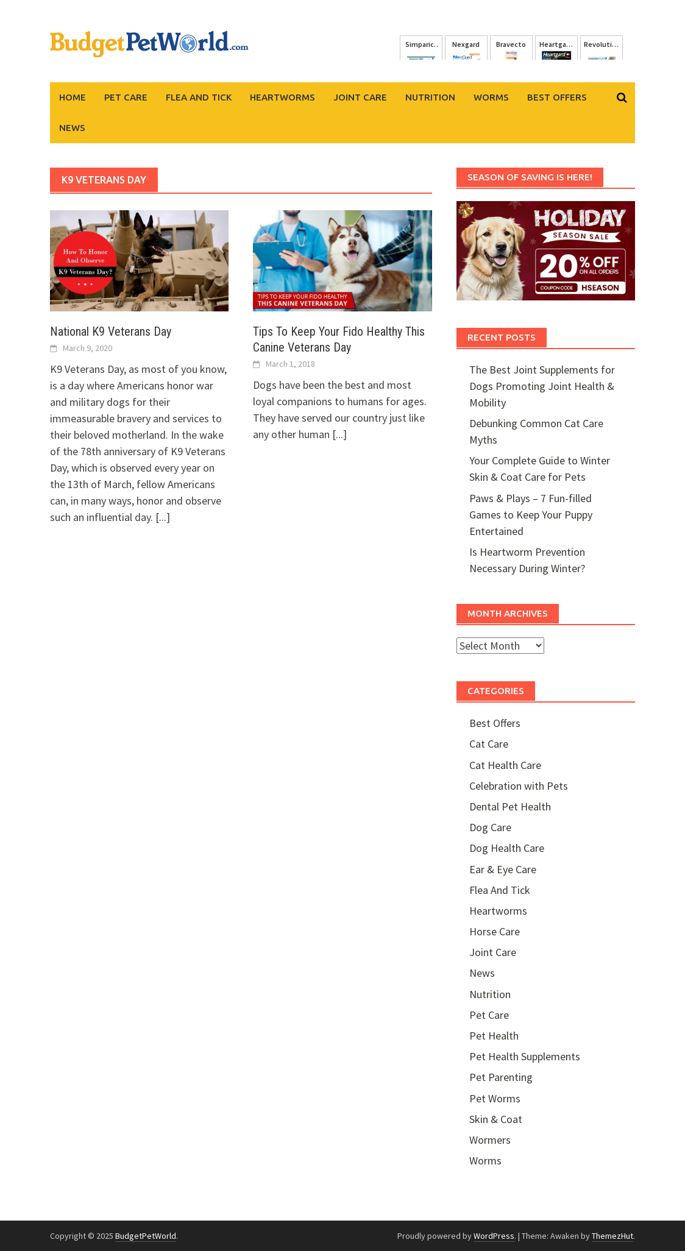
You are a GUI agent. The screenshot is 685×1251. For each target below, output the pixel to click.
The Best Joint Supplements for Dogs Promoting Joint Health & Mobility (542, 386)
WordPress (494, 1235)
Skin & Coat (495, 1119)
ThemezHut (612, 1235)
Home (72, 97)
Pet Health (494, 1036)
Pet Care (125, 97)
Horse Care (494, 931)
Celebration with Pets (518, 786)
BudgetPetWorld (145, 1235)
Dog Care (490, 827)
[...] (162, 517)
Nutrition (430, 97)
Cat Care (488, 744)
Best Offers (557, 97)
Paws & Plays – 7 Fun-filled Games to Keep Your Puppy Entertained (530, 514)
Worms (491, 97)
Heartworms (282, 97)
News (72, 127)
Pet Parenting (501, 1077)
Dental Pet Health (510, 806)
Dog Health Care (506, 848)
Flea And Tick (199, 97)
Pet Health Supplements (524, 1056)
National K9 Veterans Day (110, 331)
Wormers (490, 1140)
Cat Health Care (505, 765)
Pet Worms (494, 1098)
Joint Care (360, 97)
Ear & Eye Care (502, 869)
